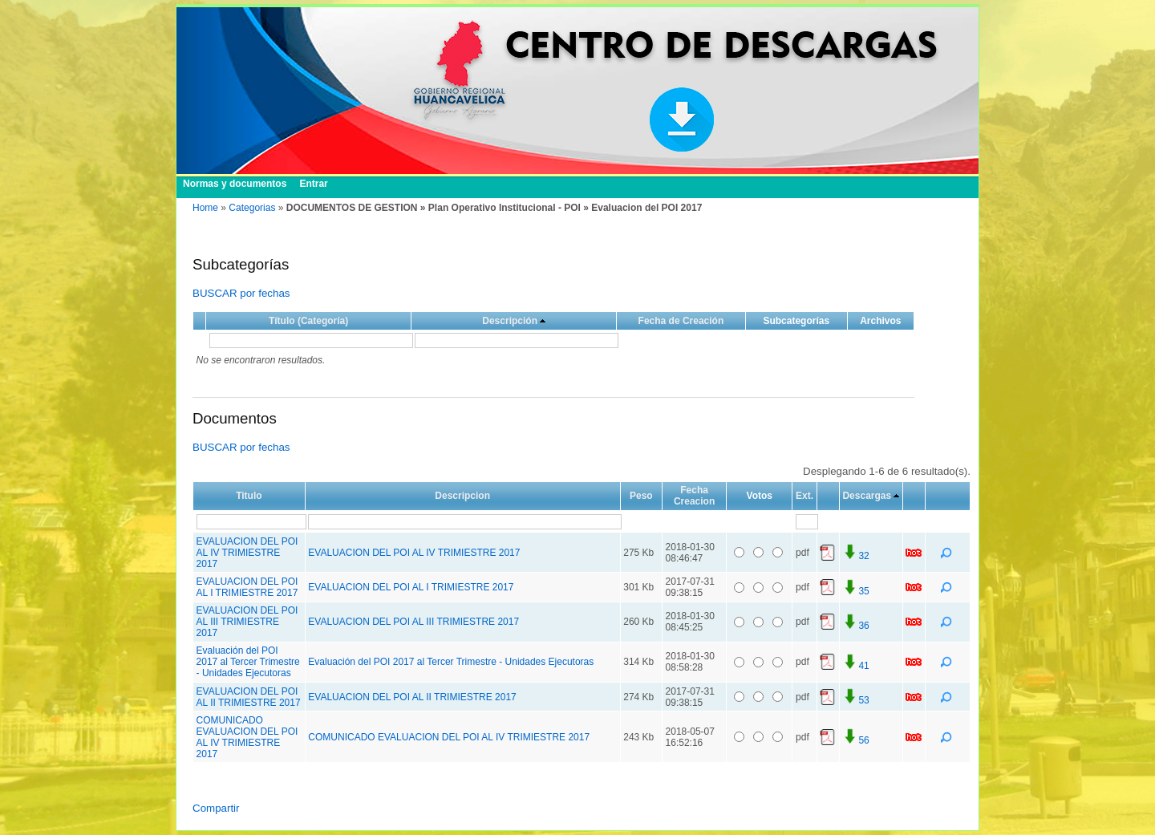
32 (855, 555)
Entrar (313, 183)
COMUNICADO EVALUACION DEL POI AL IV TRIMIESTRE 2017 (247, 737)
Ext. (804, 495)
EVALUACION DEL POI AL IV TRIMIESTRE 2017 (247, 553)
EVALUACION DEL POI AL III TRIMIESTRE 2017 (247, 621)
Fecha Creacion (694, 495)
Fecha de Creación (681, 320)
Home (205, 207)
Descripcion (462, 495)
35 (855, 591)
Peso (641, 495)
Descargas (866, 495)
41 (855, 665)
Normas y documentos (234, 183)
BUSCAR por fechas (241, 293)
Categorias (252, 207)
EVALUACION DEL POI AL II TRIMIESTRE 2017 (249, 697)
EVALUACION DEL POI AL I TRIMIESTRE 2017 (247, 587)
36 (855, 625)
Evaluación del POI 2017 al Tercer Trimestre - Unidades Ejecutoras (248, 662)
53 (855, 700)
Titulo (248, 495)
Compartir (216, 808)
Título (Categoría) (308, 320)
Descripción (509, 320)
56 (855, 740)
